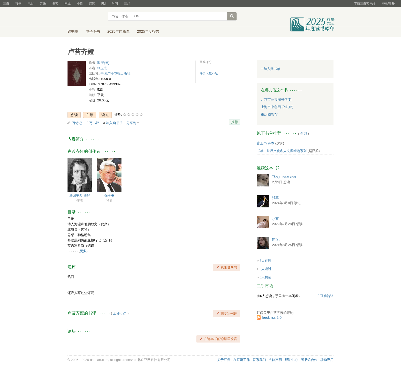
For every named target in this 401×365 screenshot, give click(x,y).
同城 (67, 3)
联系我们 (259, 360)
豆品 (127, 3)
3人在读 (265, 261)
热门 (71, 277)
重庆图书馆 (269, 114)
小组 (80, 3)
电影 (31, 3)
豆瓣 (6, 3)
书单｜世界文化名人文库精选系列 (282, 151)
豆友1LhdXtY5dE (284, 177)
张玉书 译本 (265, 143)
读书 (18, 3)
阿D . (276, 240)
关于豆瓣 (223, 360)
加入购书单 (114, 123)
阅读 (92, 3)
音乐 (43, 3)
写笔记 (77, 123)
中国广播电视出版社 (115, 73)
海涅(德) (103, 63)
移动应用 (326, 360)
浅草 (275, 198)
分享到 (131, 123)
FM (103, 3)
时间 (115, 3)
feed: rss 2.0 (272, 317)
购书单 (73, 31)
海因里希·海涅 (79, 195)
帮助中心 (291, 360)
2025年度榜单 (118, 31)
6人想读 (265, 277)
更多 (83, 251)
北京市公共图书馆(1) (276, 99)
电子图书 (93, 31)
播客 (55, 3)
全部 (303, 133)
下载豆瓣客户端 (364, 3)
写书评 (94, 123)
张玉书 (102, 68)
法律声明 (275, 360)
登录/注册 (388, 3)
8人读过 (265, 269)
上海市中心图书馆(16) (277, 107)
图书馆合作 (309, 360)
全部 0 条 (120, 313)
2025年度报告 (148, 31)
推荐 (234, 122)
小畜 (275, 219)
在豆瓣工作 (241, 360)
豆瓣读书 (86, 17)
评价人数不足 (208, 73)
